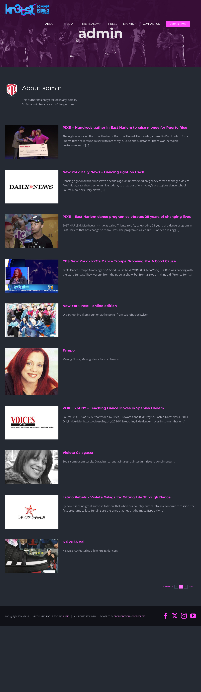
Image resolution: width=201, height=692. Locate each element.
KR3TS (66, 616)
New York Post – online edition (90, 306)
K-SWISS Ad (73, 542)
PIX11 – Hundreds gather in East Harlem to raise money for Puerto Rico (125, 128)
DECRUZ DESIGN (122, 616)
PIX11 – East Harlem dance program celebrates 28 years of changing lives (127, 217)
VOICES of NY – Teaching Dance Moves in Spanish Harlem (113, 408)
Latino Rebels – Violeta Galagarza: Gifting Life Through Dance (117, 497)
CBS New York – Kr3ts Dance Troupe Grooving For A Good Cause (119, 261)
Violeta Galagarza (78, 453)
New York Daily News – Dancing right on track (103, 172)
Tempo (69, 350)
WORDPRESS (138, 616)
